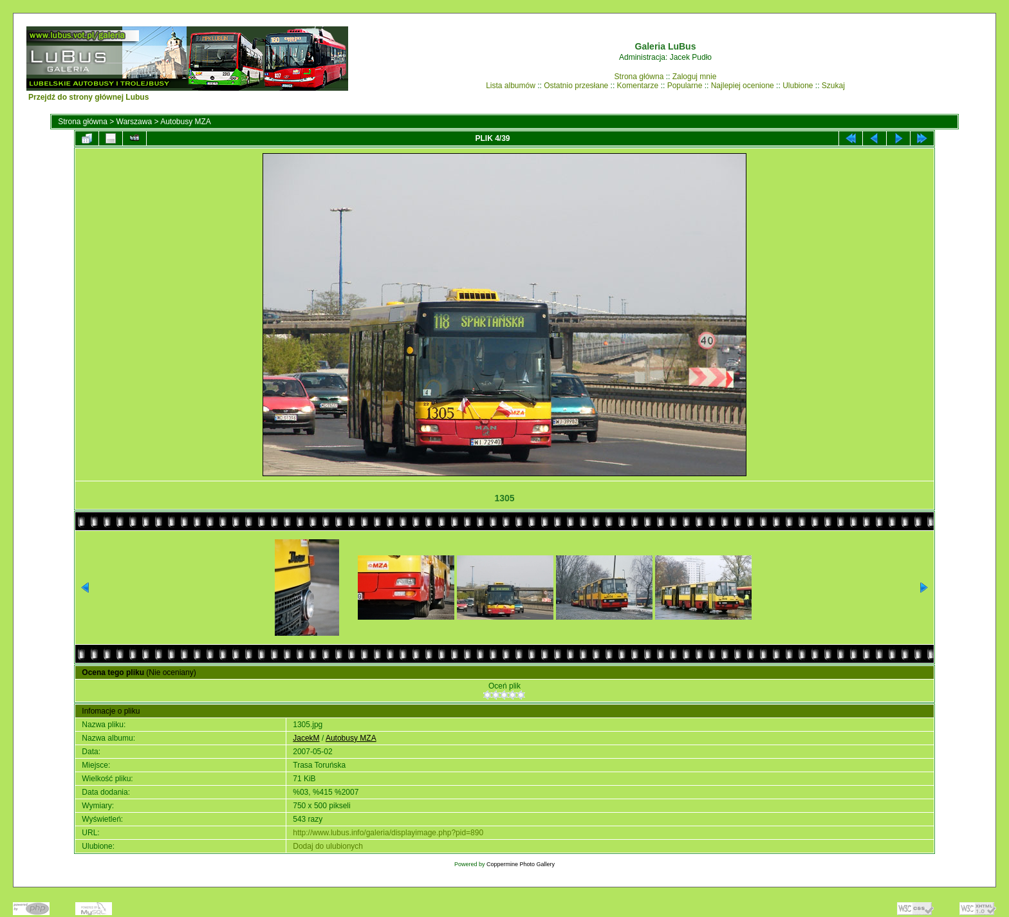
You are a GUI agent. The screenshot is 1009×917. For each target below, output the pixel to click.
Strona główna (639, 76)
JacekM (306, 738)
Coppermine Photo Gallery (520, 864)
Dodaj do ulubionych (328, 846)
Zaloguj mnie (694, 76)
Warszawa (134, 121)
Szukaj (833, 85)
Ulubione (797, 85)
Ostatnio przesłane (576, 85)
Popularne (685, 85)
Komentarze (638, 85)
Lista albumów (510, 85)
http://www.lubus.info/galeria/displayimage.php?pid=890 (388, 832)
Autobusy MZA (185, 121)
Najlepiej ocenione (742, 85)
